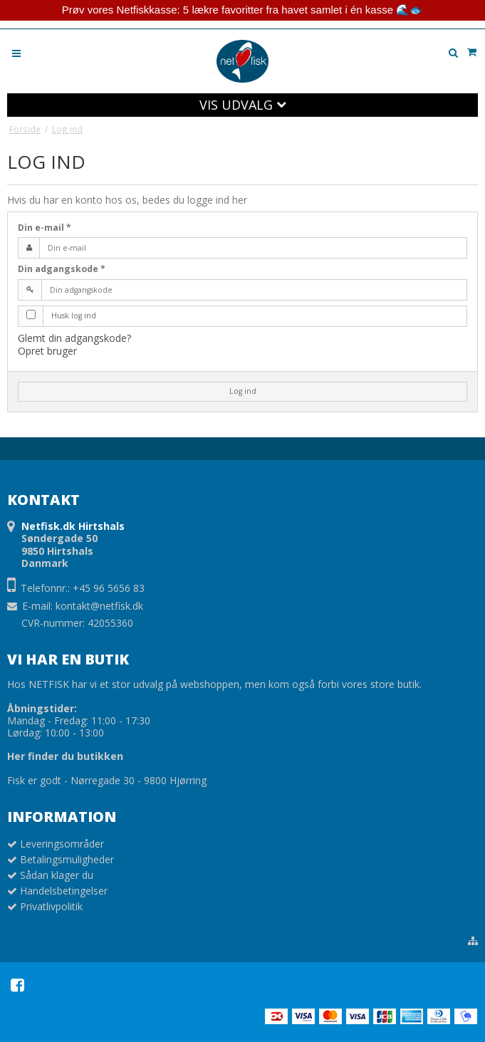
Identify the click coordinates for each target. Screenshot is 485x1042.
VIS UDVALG (242, 104)
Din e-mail (44, 227)
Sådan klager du (56, 875)
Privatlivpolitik (51, 906)
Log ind (242, 391)
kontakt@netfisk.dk (99, 606)
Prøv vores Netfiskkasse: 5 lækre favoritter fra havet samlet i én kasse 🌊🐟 (242, 10)
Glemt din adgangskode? (74, 338)
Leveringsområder (62, 843)
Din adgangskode (61, 269)
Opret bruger (47, 351)
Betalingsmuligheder (67, 859)
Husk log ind (73, 316)
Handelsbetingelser (64, 890)
